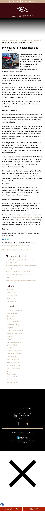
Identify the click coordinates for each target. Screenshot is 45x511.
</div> (12, 504)
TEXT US (34, 509)
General (9, 336)
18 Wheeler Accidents (14, 310)
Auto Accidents (36, 40)
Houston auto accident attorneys (26, 217)
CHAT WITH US (11, 509)
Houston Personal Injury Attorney (13, 40)
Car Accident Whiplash (14, 322)
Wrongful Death (12, 383)
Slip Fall (9, 371)
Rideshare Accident (13, 365)
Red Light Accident (13, 362)
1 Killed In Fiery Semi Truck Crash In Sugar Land (18, 250)
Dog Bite (10, 327)
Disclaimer (22, 433)
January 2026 (11, 298)
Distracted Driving (13, 325)
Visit (22, 1)
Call (14, 1)
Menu (33, 1)
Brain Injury (10, 316)
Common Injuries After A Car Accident (16, 246)
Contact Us (30, 433)
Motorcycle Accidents (14, 351)
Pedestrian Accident (14, 354)
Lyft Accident (11, 348)
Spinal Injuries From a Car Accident (18, 271)
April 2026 (10, 290)
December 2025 (12, 301)
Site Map (14, 433)
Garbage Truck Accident (15, 333)
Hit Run (9, 339)
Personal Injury (12, 356)
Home (10, 1)
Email (18, 1)
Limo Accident (12, 345)
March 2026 (11, 293)
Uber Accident (12, 377)
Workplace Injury (12, 380)
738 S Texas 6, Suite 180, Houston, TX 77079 (25, 416)
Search (26, 1)
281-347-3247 (28, 16)
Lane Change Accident (14, 342)
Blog (27, 40)
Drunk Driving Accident (15, 330)
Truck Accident (12, 374)
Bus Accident (11, 319)
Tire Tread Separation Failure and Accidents (21, 280)
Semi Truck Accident (14, 368)
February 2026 (12, 295)
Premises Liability (13, 359)
